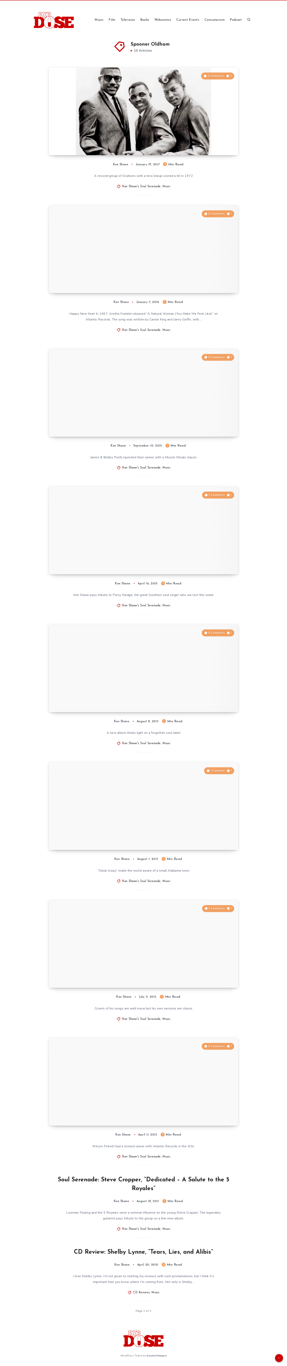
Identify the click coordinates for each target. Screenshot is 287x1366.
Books (144, 20)
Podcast (236, 20)
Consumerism (214, 20)
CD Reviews (141, 1292)
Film (112, 20)
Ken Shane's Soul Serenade (141, 186)
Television (128, 20)
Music (99, 20)
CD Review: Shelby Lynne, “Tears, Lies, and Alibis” (143, 1252)
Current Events (187, 20)
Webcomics (162, 20)
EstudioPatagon (157, 1355)
